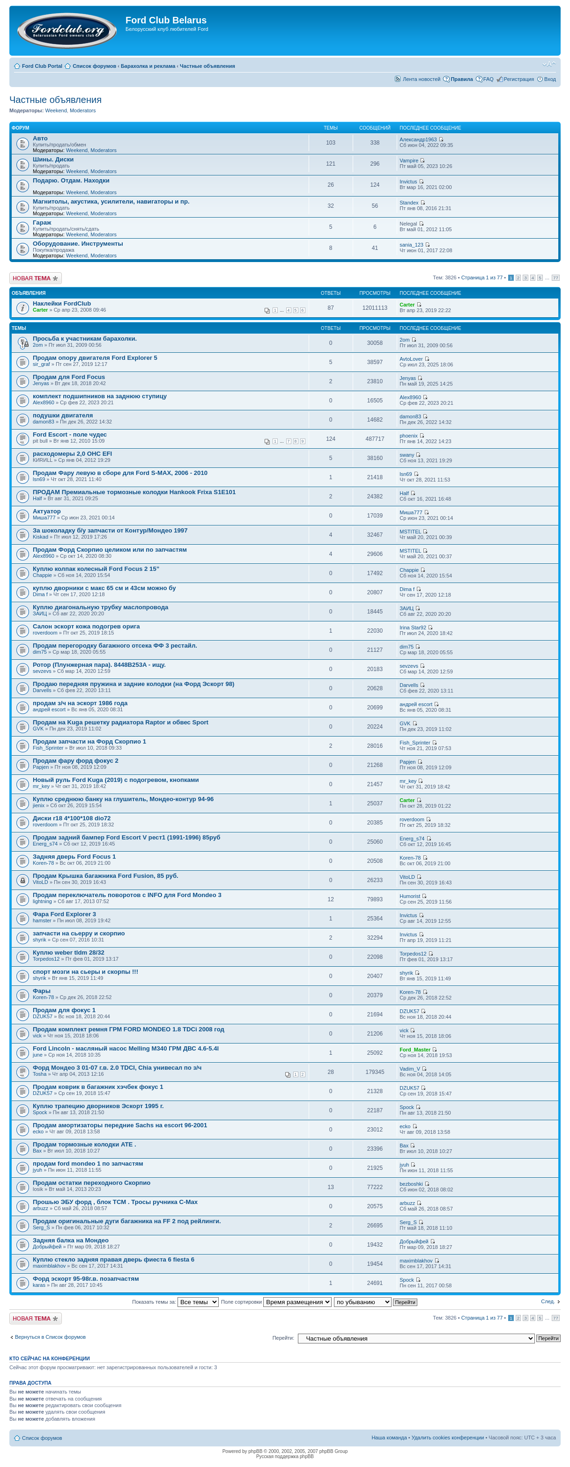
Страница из (482, 277)
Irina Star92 (413, 627)
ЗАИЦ (40, 613)
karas (39, 1285)
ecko (38, 1131)
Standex (409, 202)
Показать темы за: (175, 1302)
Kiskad (40, 537)
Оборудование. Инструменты (78, 243)
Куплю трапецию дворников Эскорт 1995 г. (98, 1105)
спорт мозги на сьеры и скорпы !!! (85, 971)
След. (548, 1301)
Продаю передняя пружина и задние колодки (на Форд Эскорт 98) (134, 683)
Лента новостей (421, 79)
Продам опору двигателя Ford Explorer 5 (95, 357)
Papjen (41, 767)
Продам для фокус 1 (64, 1010)
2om (38, 345)
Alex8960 (43, 402)
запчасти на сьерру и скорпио (79, 933)
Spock (40, 1112)
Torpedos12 (46, 959)
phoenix (409, 435)
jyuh (37, 1170)
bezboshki (411, 1184)
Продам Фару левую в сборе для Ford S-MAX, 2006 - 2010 (120, 472)
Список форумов (94, 66)
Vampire (409, 160)
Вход (550, 79)
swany (407, 455)
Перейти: (284, 1338)
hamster (42, 920)
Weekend (56, 110)
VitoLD (40, 882)
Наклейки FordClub (62, 303)
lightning (42, 901)
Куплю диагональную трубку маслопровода (100, 607)
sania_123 (411, 245)
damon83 (43, 421)
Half (37, 498)
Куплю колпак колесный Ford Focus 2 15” (96, 568)
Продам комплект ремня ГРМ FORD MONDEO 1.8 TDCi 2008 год (128, 1029)
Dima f (40, 594)
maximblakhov (49, 1266)
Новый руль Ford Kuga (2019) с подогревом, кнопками (116, 779)
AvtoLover (411, 359)
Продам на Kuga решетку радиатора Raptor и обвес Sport (120, 722)
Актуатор (47, 511)
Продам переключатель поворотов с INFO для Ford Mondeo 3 (127, 894)
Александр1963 (418, 139)
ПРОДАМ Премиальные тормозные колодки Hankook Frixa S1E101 (134, 492)
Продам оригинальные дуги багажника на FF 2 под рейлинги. (127, 1221)
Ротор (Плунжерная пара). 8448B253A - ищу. (99, 664)
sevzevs (42, 671)
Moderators (83, 110)
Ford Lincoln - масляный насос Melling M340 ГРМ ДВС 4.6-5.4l (126, 1048)
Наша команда (389, 1437)
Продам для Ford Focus (69, 376)
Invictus (408, 181)
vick (37, 1035)
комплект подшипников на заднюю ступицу (100, 396)
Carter (40, 310)
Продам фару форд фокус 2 (75, 760)
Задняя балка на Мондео (71, 1240)
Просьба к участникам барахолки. (85, 338)
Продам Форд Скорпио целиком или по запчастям (110, 549)
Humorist (410, 896)
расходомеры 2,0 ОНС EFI (72, 453)
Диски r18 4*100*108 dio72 (72, 818)
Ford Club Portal (42, 66)
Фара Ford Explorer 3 (64, 914)
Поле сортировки (276, 1302)
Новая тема (35, 278)
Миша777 (44, 517)
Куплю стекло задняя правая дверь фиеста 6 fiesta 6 (113, 1259)
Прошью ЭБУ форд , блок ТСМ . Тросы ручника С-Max (115, 1201)
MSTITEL (410, 531)
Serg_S (41, 1227)
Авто (40, 138)
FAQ (488, 79)
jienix (38, 805)
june (38, 1055)
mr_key (41, 786)
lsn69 (39, 479)
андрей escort (49, 709)
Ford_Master (415, 1049)
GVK (38, 728)
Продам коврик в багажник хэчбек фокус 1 (98, 1086)
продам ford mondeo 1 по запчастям (88, 1163)
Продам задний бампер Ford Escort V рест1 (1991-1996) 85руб (126, 837)
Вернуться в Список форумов (50, 1337)
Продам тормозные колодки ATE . (84, 1144)
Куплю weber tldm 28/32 (68, 952)
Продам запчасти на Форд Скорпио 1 (89, 741)
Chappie (42, 575)
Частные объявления (207, 66)
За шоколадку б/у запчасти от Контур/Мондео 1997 (110, 530)
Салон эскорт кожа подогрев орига (86, 626)
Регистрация (519, 79)
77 (555, 277)
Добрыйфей (47, 1246)
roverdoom (45, 632)
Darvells (42, 690)
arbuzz (40, 1208)
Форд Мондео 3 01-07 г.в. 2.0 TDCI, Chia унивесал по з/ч (117, 1067)
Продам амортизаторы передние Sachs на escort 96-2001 (120, 1125)
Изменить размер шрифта (549, 64)
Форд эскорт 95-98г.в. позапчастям (86, 1278)
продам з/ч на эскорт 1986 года (80, 703)
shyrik (39, 939)
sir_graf (41, 364)
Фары (42, 990)
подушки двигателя (63, 415)
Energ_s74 (45, 844)
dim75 (40, 652)
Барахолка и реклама (148, 66)
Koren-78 (43, 863)
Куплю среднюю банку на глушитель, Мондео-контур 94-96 (123, 799)
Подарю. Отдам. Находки (71, 180)
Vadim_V (410, 1069)
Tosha (39, 1074)
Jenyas (41, 383)
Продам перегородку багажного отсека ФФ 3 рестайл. (115, 645)
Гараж (42, 222)
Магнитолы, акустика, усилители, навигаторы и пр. (111, 201)
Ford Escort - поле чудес (70, 434)
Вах (37, 1150)
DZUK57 (42, 1016)
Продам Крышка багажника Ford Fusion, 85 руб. (105, 875)
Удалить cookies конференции (448, 1437)
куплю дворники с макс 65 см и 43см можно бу (104, 587)
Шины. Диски (53, 159)
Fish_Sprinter (48, 748)
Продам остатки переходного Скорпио (91, 1182)
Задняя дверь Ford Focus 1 (74, 856)
